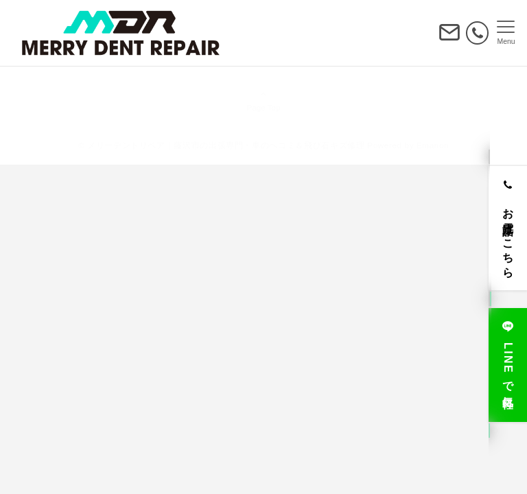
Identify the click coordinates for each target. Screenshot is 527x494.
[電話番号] (477, 32)
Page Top (263, 100)
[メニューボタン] (506, 33)
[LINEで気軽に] (508, 365)
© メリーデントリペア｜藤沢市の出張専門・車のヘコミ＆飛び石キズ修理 (221, 145)
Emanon (433, 145)
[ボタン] (449, 38)
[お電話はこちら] (508, 228)
